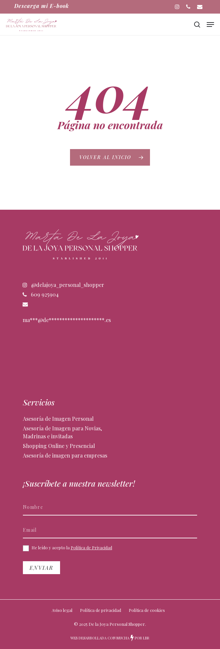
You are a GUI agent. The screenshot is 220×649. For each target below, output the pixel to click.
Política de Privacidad (91, 547)
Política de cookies (147, 610)
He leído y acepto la (67, 548)
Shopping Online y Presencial (59, 445)
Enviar (41, 567)
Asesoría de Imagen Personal (58, 418)
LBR (146, 637)
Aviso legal (62, 610)
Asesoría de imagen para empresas (65, 455)
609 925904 (41, 294)
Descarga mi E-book (41, 5)
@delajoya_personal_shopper (63, 284)
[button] (210, 24)
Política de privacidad (100, 610)
